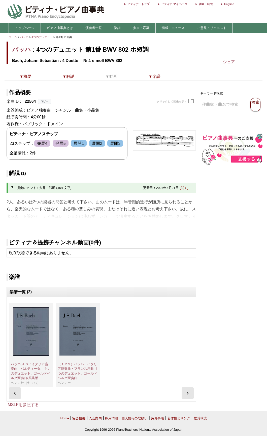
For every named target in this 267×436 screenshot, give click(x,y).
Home (64, 418)
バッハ (24, 37)
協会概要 (78, 418)
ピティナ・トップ (138, 4)
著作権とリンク (178, 418)
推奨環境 (200, 418)
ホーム (13, 37)
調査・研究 (206, 4)
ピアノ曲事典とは (60, 28)
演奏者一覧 (93, 28)
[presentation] (15, 393)
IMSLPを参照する (23, 405)
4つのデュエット (42, 37)
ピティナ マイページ (174, 4)
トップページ (25, 28)
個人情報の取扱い (134, 418)
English (229, 4)
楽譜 (117, 28)
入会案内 (95, 418)
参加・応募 (141, 28)
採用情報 (111, 418)
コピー (44, 101)
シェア (229, 62)
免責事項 (157, 418)
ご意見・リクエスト (211, 28)
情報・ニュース (173, 28)
